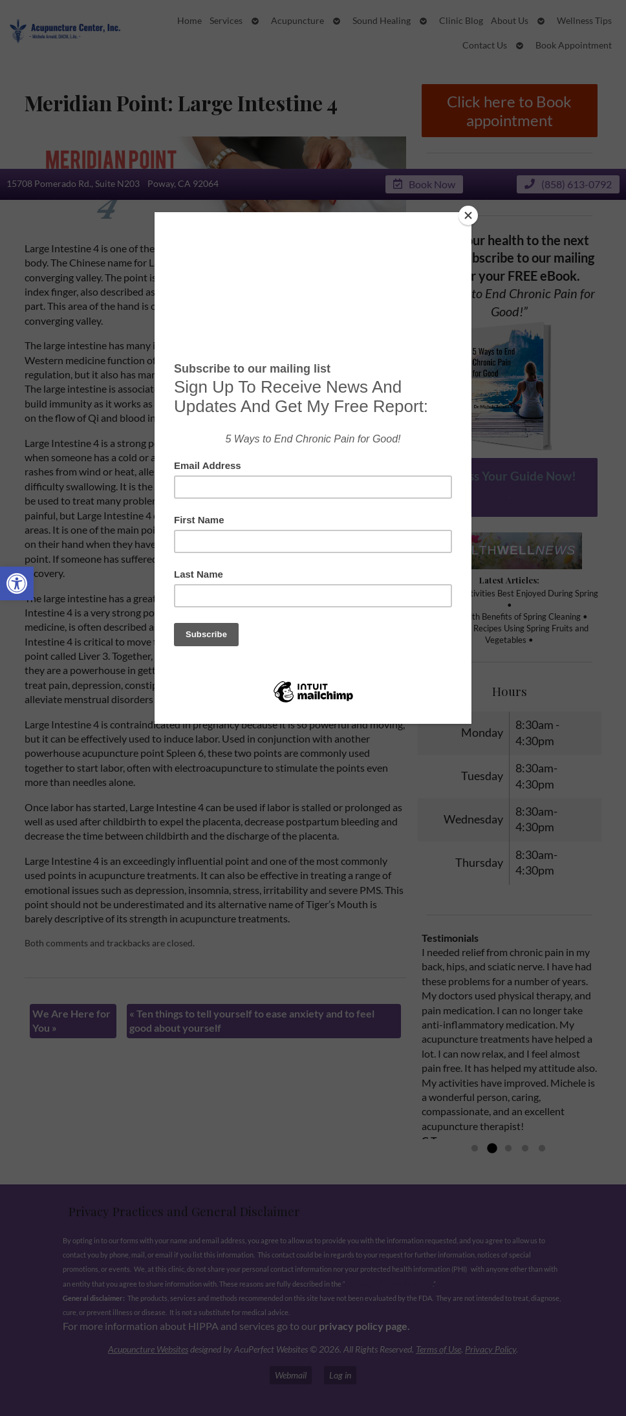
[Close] (468, 215)
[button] (17, 583)
